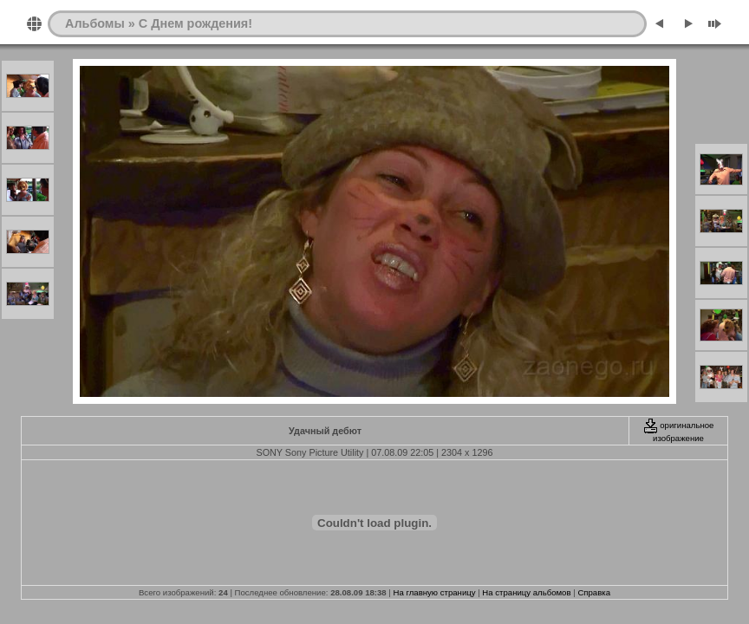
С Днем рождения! (195, 23)
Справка (593, 592)
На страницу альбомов (526, 592)
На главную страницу (435, 592)
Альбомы (95, 23)
